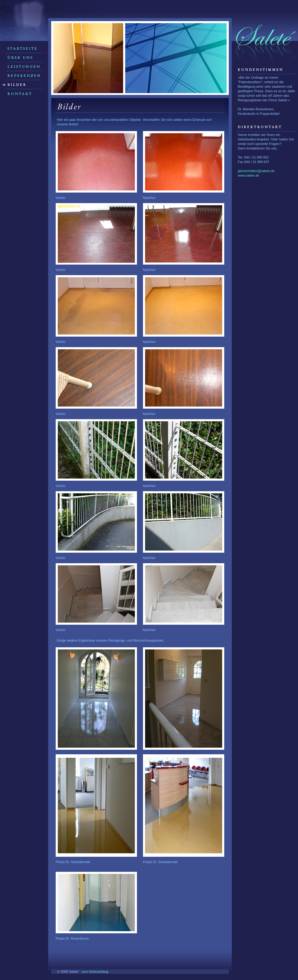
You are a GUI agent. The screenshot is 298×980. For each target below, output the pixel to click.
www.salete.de (248, 175)
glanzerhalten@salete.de (256, 171)
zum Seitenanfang (95, 971)
